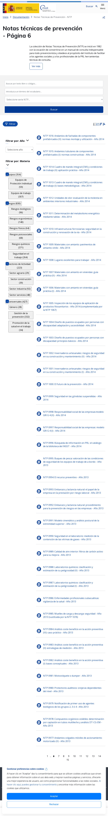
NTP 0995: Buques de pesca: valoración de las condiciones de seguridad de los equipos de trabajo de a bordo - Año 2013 (74, 474)
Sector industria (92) (20, 287)
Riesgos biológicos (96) (21, 209)
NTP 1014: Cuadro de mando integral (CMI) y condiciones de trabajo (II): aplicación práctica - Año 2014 (73, 174)
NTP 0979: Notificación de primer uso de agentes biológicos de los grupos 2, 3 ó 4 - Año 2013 (69, 717)
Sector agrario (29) (19, 271)
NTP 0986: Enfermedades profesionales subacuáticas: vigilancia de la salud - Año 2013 (72, 612)
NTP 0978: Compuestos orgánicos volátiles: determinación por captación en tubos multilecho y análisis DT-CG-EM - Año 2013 (70, 735)
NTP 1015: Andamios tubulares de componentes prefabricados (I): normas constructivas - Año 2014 (70, 158)
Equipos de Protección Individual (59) (21, 184)
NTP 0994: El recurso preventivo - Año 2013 (66, 489)
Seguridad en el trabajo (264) (21, 254)
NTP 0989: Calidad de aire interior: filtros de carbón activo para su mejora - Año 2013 (74, 565)
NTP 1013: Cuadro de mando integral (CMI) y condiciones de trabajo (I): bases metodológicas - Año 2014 (73, 189)
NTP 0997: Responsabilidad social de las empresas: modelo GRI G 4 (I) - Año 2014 (70, 441)
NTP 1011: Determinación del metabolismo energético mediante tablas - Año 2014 (72, 220)
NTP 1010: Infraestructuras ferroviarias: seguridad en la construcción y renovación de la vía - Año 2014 (73, 236)
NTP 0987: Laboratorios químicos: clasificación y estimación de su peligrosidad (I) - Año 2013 (69, 596)
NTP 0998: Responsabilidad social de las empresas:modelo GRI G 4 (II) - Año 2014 (74, 426)
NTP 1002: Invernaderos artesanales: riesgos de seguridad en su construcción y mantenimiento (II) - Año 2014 (73, 362)
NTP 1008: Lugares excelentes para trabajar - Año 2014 (73, 265)
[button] (102, 6)
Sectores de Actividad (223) (20, 264)
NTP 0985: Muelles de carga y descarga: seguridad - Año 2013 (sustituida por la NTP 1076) (73, 627)
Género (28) (15, 305)
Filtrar (10, 126)
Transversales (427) (17, 300)
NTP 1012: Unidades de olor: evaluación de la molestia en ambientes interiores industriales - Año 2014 (73, 205)
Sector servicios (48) (19, 293)
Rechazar (54, 804)
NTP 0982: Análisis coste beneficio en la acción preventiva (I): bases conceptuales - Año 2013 (74, 674)
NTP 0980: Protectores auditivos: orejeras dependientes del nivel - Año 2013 (73, 702)
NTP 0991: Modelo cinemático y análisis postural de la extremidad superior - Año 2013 (72, 534)
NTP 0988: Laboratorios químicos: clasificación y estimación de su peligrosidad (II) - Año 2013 (69, 581)
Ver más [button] (36, 68)
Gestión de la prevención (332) (21, 313)
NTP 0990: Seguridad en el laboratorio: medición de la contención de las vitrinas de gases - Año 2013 (72, 550)
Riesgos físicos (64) (19, 226)
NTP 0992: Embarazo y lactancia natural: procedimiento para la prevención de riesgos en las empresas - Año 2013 (74, 519)
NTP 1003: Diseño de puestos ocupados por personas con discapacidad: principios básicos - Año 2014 (72, 345)
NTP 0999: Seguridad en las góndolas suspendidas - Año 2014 (73, 410)
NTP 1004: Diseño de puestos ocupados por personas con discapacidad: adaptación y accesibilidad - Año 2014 (72, 329)
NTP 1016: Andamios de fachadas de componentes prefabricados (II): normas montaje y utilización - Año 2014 (71, 141)
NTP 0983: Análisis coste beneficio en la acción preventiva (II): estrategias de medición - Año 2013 (74, 658)
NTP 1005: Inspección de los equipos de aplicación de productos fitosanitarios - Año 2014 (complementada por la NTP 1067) (73, 312)
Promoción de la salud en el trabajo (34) (21, 323)
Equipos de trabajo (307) (21, 193)
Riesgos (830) (14, 202)
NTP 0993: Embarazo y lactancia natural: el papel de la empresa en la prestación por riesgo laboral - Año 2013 (73, 503)
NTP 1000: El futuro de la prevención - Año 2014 (69, 396)
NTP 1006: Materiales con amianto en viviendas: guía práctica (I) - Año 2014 (71, 295)
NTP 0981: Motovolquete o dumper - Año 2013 (68, 688)
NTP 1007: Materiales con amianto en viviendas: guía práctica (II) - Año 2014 (71, 279)
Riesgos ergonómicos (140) (21, 219)
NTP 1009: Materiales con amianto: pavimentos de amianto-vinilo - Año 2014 (70, 252)
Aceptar (54, 796)
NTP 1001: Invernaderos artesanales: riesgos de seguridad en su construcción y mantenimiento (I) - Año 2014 (73, 381)
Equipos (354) (14, 176)
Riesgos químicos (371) (21, 244)
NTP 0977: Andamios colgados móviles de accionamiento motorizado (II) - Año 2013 (73, 752)
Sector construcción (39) (21, 279)
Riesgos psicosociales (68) (21, 234)
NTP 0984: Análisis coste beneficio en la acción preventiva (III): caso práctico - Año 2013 (74, 643)
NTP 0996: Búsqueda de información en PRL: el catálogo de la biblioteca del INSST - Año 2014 (73, 457)
